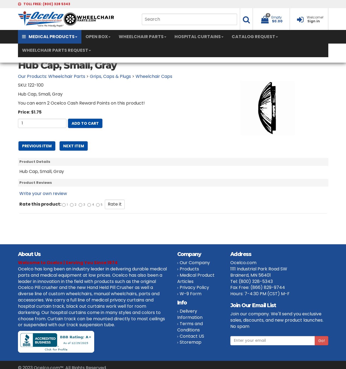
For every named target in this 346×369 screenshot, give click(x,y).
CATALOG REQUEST (255, 36)
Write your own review (43, 193)
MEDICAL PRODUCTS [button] (49, 36)
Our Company (195, 263)
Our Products (32, 76)
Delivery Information (190, 314)
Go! (321, 340)
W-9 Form (190, 294)
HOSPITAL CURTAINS (198, 36)
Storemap (190, 342)
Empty (276, 17)
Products (189, 269)
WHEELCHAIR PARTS (142, 36)
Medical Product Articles (196, 278)
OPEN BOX (98, 36)
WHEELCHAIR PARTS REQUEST (56, 50)
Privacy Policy (194, 287)
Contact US (192, 336)
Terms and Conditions (190, 327)
